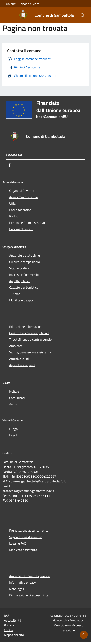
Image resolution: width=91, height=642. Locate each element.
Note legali (16, 588)
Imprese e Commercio (24, 274)
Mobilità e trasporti (22, 300)
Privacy (9, 625)
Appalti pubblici (19, 281)
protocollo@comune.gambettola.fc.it (28, 490)
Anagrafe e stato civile (24, 255)
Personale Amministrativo (27, 222)
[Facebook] (10, 165)
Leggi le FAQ (17, 543)
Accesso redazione (72, 628)
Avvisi (13, 404)
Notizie (14, 391)
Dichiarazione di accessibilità (28, 595)
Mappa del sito (14, 634)
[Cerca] (82, 15)
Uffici (12, 203)
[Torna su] (84, 635)
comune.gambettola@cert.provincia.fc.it (37, 481)
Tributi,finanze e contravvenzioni (31, 339)
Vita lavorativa (19, 268)
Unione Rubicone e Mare (22, 3)
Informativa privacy (22, 582)
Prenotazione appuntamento (28, 530)
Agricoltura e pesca (22, 365)
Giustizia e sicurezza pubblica (29, 333)
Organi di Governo (21, 190)
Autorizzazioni (19, 358)
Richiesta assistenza (23, 549)
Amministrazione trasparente (29, 576)
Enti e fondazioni (20, 209)
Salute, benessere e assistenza (30, 352)
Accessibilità (12, 620)
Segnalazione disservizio (25, 536)
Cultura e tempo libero (24, 261)
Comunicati (17, 397)
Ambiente (16, 345)
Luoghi (14, 428)
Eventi (13, 435)
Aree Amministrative (23, 197)
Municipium (62, 625)
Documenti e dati (21, 229)
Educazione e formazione (26, 326)
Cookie (8, 630)
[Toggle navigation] (8, 15)
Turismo (14, 293)
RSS (7, 615)
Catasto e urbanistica (23, 287)
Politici (14, 216)
